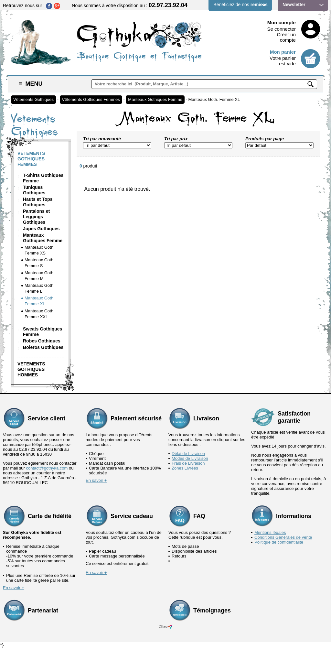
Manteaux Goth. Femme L (40, 288)
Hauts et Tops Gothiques (38, 202)
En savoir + (96, 480)
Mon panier (283, 52)
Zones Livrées (185, 468)
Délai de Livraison (188, 453)
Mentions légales (270, 532)
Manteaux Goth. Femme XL (214, 99)
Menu (31, 84)
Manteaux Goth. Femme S (40, 262)
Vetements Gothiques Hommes (31, 369)
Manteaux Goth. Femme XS (40, 250)
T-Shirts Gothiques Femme (43, 178)
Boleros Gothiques (43, 347)
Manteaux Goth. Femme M (40, 275)
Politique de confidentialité (278, 542)
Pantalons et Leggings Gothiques (36, 217)
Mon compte (281, 22)
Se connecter (281, 29)
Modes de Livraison (190, 458)
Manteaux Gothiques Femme (155, 99)
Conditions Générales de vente (283, 537)
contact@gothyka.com (47, 468)
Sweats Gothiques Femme (42, 331)
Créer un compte (286, 37)
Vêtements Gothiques (33, 99)
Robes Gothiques (41, 340)
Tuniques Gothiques (34, 190)
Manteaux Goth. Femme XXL (40, 313)
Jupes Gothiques (41, 228)
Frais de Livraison (188, 463)
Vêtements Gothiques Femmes (91, 99)
